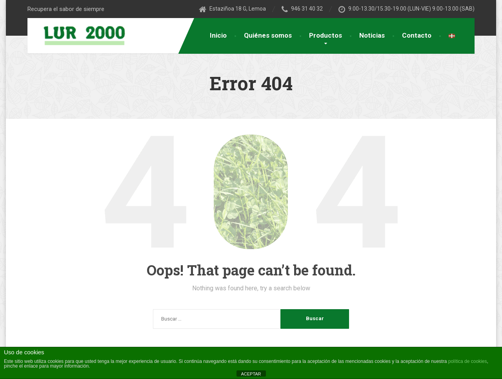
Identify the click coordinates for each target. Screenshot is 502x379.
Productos (325, 35)
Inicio (218, 35)
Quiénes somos (268, 35)
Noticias (372, 35)
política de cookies (467, 361)
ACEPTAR (251, 374)
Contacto (416, 35)
